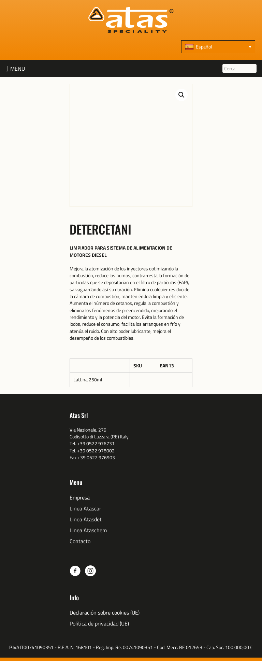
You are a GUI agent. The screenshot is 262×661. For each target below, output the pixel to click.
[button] (17, 68)
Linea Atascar (85, 508)
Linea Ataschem (88, 530)
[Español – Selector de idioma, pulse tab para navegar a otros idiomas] (218, 46)
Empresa (80, 498)
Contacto (80, 541)
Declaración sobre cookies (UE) (105, 613)
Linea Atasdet (86, 519)
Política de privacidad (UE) (99, 624)
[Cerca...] (239, 68)
